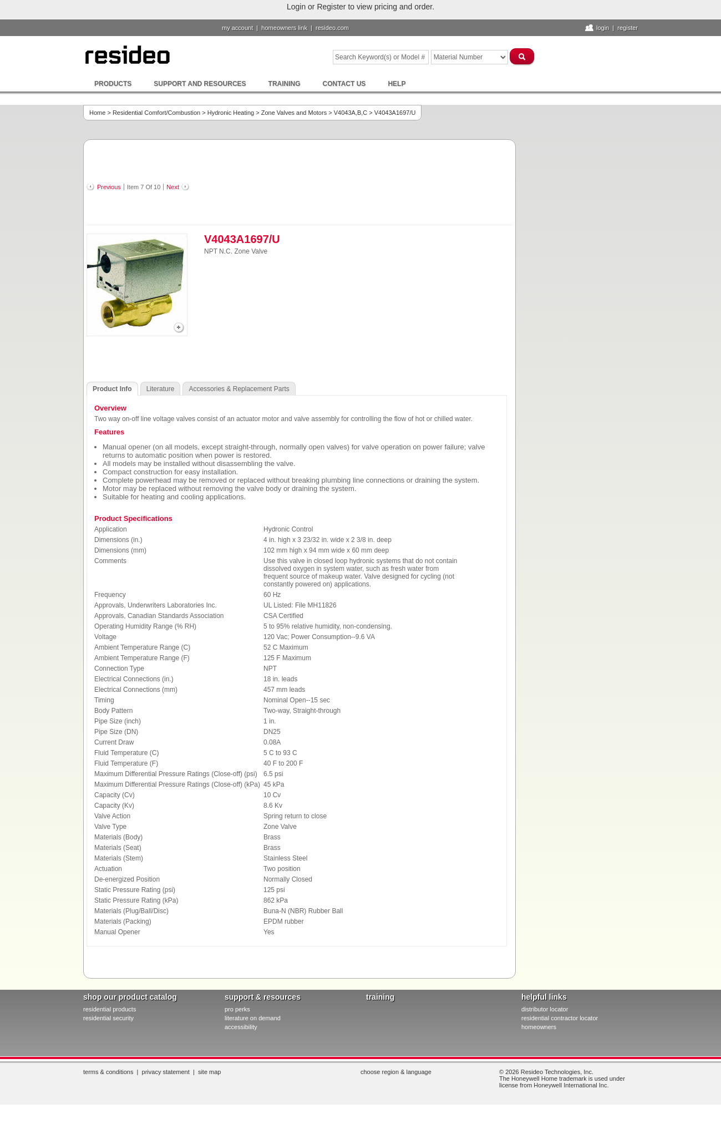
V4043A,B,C (351, 112)
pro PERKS (237, 1009)
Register (627, 27)
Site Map (209, 1072)
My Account (237, 27)
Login (602, 27)
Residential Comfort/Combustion (156, 112)
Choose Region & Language (395, 1072)
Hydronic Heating (230, 112)
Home (97, 112)
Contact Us (344, 84)
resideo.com (332, 27)
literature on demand (253, 1018)
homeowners (538, 1027)
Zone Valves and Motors (294, 112)
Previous (109, 187)
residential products (109, 1009)
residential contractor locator (559, 1018)
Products (112, 84)
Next (172, 187)
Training (284, 84)
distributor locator (544, 1009)
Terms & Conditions (108, 1072)
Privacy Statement (166, 1072)
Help (396, 84)
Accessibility (241, 1027)
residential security (108, 1018)
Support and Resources (200, 84)
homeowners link (284, 27)
